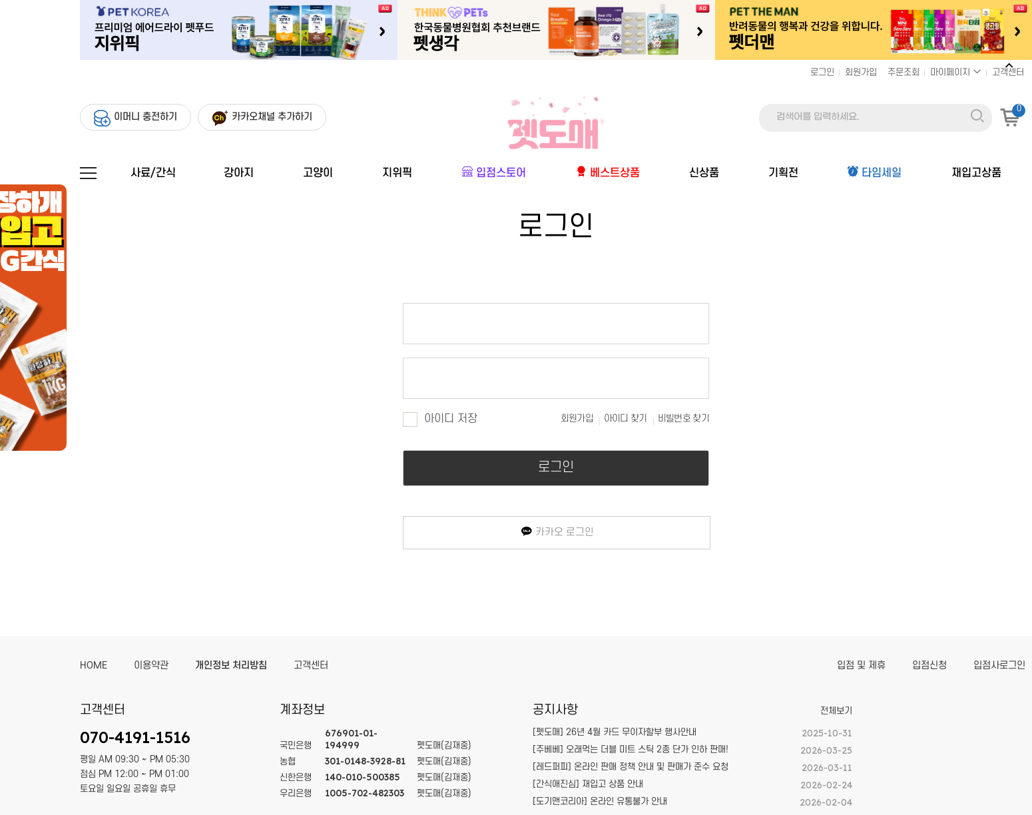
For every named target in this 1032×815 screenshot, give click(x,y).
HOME (93, 665)
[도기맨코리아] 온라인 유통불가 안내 (600, 801)
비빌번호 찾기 (683, 418)
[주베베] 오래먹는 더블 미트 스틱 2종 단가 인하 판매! (630, 749)
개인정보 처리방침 (231, 665)
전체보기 (836, 711)
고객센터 (1008, 72)
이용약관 (151, 665)
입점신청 (929, 665)
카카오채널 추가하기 (272, 117)
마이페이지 (955, 72)
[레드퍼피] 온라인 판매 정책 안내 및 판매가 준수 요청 (630, 767)
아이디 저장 (440, 419)
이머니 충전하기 (145, 117)
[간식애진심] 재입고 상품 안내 (588, 784)
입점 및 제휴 (861, 665)
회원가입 (861, 72)
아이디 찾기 (625, 418)
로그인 (822, 72)
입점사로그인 (999, 665)
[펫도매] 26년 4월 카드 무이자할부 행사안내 (614, 732)
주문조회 (903, 72)
